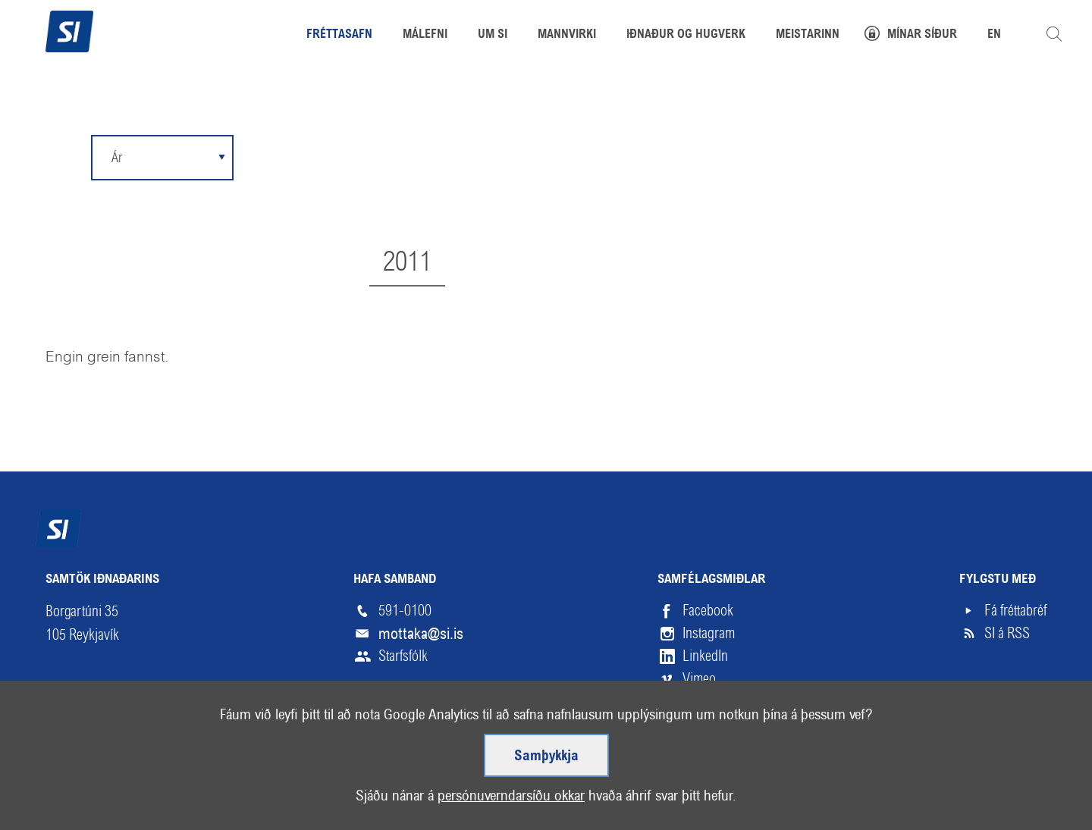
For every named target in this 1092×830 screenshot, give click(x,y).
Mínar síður (922, 35)
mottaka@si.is (420, 634)
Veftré (63, 778)
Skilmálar (136, 778)
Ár (116, 157)
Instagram (708, 633)
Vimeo (699, 678)
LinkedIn (705, 656)
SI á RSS (1007, 633)
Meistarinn (807, 35)
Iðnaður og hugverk (685, 35)
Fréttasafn (339, 35)
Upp (1011, 778)
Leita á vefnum (1054, 34)
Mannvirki (567, 35)
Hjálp (207, 778)
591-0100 (404, 610)
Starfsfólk (403, 656)
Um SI (492, 35)
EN (994, 35)
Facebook (707, 610)
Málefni (425, 35)
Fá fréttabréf (1015, 610)
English (273, 778)
